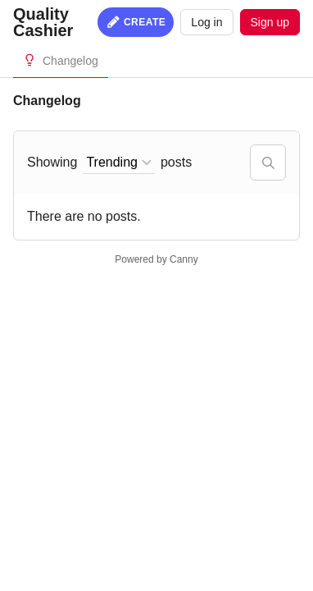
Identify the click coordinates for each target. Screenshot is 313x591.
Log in (206, 22)
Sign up (270, 22)
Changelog (70, 60)
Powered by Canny (156, 259)
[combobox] (119, 163)
